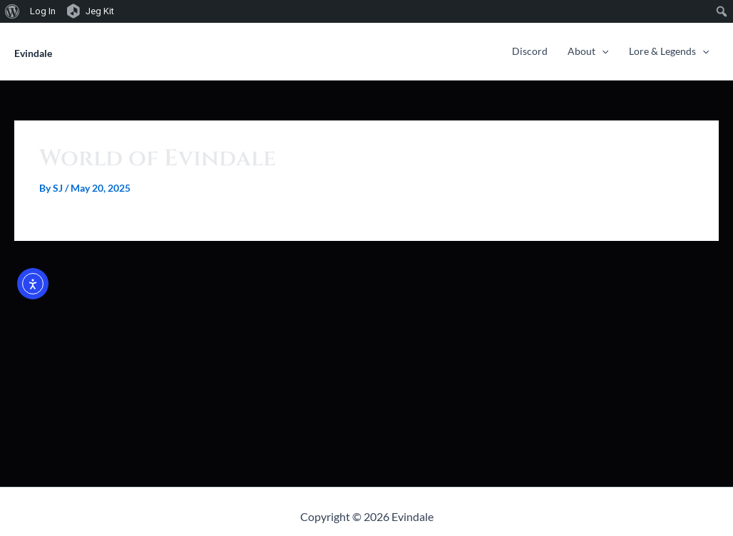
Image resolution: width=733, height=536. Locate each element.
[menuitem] (12, 11)
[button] (601, 51)
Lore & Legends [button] (669, 51)
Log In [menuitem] (43, 11)
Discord (530, 51)
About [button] (588, 51)
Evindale (33, 53)
